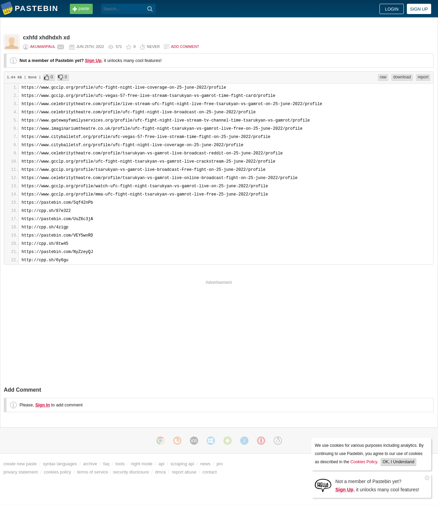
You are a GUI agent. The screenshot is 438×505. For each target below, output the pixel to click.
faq (106, 463)
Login (392, 9)
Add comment (185, 47)
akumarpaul (42, 47)
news (205, 463)
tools (120, 463)
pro (220, 463)
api (161, 463)
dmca (160, 472)
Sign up (419, 9)
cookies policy (57, 472)
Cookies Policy (363, 461)
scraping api (182, 463)
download (402, 77)
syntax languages (60, 463)
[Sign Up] (323, 485)
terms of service (92, 472)
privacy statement (20, 472)
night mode (141, 463)
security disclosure (131, 472)
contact (210, 472)
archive (90, 463)
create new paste (20, 463)
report (423, 77)
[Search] (150, 9)
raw (383, 77)
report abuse (184, 472)
